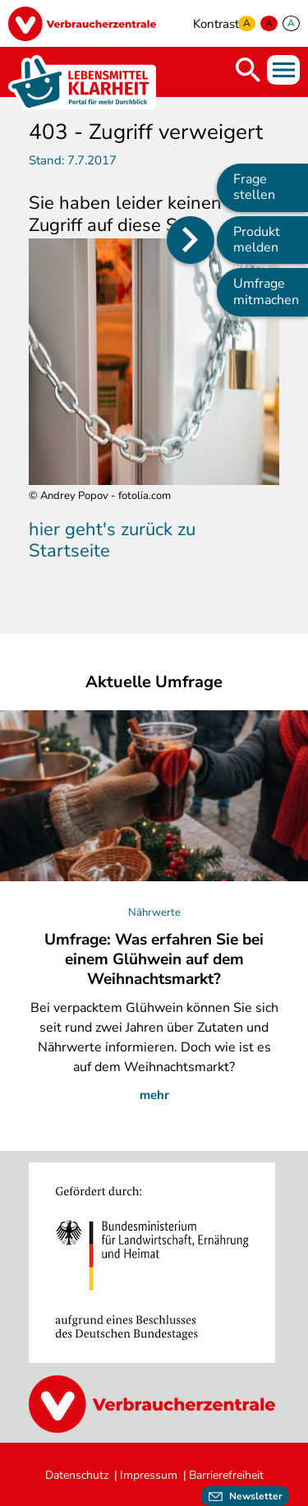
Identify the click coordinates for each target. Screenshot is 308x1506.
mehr (154, 1095)
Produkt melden (256, 239)
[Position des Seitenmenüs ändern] (190, 240)
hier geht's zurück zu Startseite (112, 540)
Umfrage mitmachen (266, 291)
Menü (283, 70)
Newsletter (256, 1496)
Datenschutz (76, 1475)
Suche (248, 70)
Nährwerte (154, 912)
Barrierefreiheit (226, 1475)
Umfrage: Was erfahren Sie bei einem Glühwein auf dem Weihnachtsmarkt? (154, 959)
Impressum (148, 1475)
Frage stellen (254, 187)
